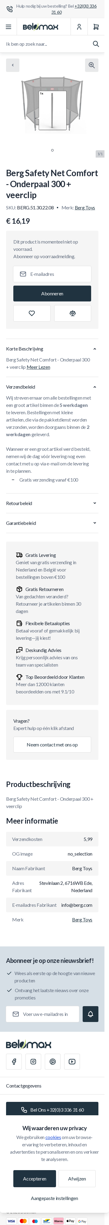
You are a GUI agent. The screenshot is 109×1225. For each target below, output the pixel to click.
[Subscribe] (52, 293)
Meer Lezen (38, 367)
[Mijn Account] (79, 26)
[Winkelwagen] (96, 26)
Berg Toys (85, 207)
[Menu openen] (8, 26)
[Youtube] (72, 1062)
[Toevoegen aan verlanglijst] (32, 313)
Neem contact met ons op (52, 744)
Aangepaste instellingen (54, 1198)
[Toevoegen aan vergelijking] (72, 313)
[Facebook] (14, 1062)
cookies (53, 1137)
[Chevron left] (12, 65)
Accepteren (34, 1178)
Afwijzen (77, 1178)
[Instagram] (33, 1062)
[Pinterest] (53, 1062)
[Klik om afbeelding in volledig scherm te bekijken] (91, 65)
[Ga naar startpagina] (40, 27)
